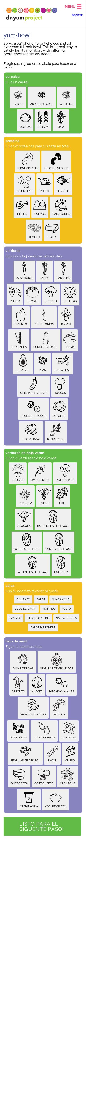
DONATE (77, 15)
